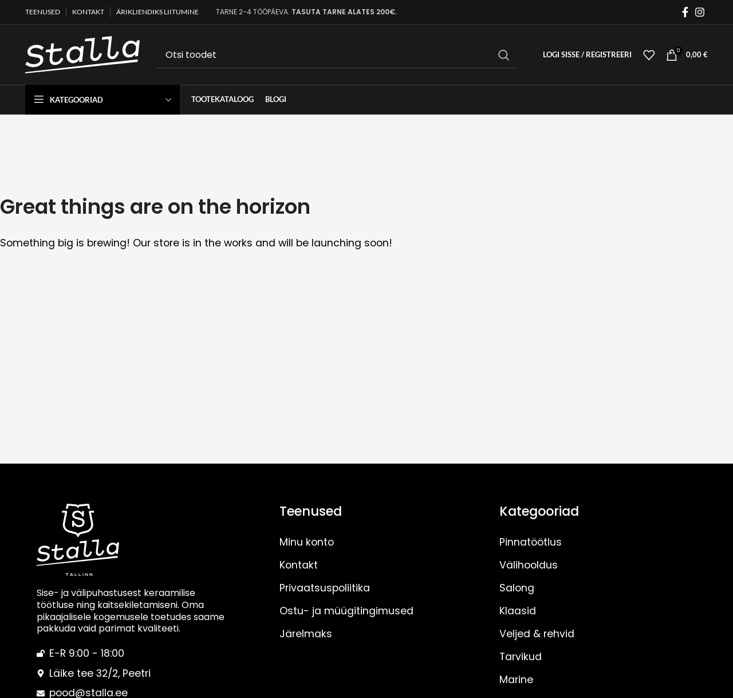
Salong (516, 588)
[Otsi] (337, 55)
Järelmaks (305, 634)
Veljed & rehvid (536, 634)
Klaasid (517, 611)
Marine (516, 680)
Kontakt (298, 565)
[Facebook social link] (685, 12)
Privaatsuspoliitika (324, 588)
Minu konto (306, 542)
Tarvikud (520, 657)
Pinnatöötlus (530, 542)
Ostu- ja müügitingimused (346, 611)
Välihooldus (528, 565)
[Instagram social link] (700, 12)
